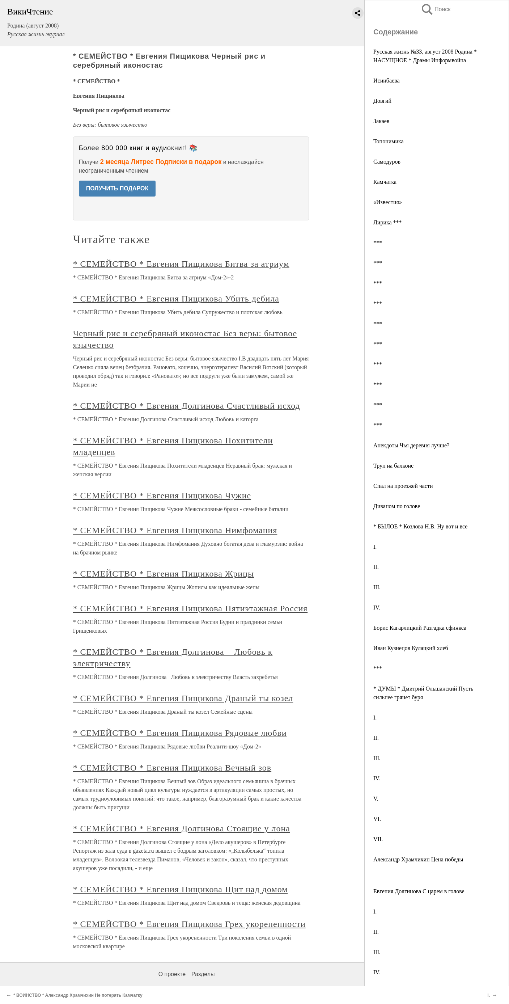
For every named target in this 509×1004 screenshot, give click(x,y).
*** (377, 243)
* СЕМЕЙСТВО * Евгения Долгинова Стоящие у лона (181, 828)
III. (377, 587)
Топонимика (388, 141)
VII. (378, 839)
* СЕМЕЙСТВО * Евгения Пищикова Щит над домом (180, 889)
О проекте (172, 974)
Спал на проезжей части (403, 486)
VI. (377, 819)
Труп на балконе (393, 466)
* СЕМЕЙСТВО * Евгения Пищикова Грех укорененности (189, 924)
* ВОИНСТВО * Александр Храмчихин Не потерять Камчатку (78, 995)
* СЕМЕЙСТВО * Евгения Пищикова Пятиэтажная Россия (190, 608)
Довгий (382, 101)
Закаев (381, 121)
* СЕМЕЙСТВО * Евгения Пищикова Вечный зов (172, 767)
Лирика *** (387, 222)
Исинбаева (386, 80)
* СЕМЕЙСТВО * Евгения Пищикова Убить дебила (176, 298)
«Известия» (387, 202)
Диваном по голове (396, 506)
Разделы (203, 974)
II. (376, 567)
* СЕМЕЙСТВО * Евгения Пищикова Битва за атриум (181, 264)
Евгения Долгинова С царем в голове (419, 891)
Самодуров (386, 162)
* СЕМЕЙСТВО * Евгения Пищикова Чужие (162, 495)
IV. (376, 607)
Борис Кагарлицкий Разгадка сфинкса (419, 628)
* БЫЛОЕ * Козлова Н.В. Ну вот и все (420, 526)
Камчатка (384, 182)
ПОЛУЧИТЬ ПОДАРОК (117, 188)
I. (375, 547)
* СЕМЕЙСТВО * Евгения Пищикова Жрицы (163, 573)
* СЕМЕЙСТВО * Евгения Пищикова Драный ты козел (183, 698)
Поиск (435, 9)
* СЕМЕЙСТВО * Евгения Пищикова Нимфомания (175, 530)
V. (375, 799)
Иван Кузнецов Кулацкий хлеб (410, 648)
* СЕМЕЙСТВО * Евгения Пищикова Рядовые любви (180, 733)
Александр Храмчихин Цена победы (418, 859)
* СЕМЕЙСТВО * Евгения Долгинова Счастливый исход (186, 405)
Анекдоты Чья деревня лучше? (411, 445)
